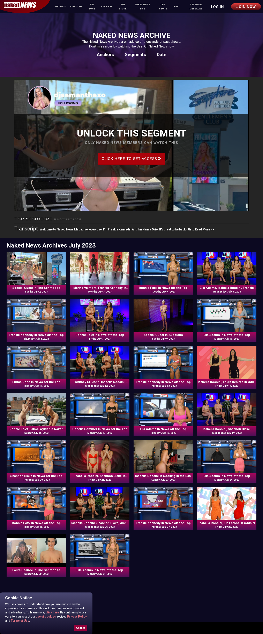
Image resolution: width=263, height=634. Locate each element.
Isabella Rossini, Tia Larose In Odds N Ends (227, 523)
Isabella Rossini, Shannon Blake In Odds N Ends (100, 476)
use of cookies (45, 616)
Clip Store (163, 6)
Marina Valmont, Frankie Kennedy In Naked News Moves (99, 288)
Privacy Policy (77, 616)
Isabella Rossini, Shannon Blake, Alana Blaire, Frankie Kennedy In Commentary (100, 523)
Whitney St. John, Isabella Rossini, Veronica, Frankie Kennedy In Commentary (99, 382)
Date (161, 54)
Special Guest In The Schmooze (36, 288)
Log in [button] (217, 7)
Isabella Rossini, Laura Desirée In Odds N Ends (227, 382)
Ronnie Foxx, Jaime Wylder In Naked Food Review (36, 429)
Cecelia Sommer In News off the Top (99, 429)
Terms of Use (19, 620)
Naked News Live (142, 6)
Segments (135, 54)
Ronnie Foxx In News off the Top (163, 288)
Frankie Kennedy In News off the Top (36, 335)
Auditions (76, 6)
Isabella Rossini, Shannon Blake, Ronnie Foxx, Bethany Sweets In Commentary (227, 429)
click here (52, 612)
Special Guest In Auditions (163, 335)
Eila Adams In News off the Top (226, 335)
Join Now (246, 7)
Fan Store (123, 6)
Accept (80, 627)
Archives (107, 6)
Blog (176, 6)
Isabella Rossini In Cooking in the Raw (163, 476)
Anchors (60, 6)
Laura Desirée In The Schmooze (36, 570)
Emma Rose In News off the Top (36, 382)
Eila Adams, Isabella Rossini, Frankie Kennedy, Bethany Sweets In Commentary (227, 288)
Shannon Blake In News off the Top (36, 476)
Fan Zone (92, 6)
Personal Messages (195, 6)
